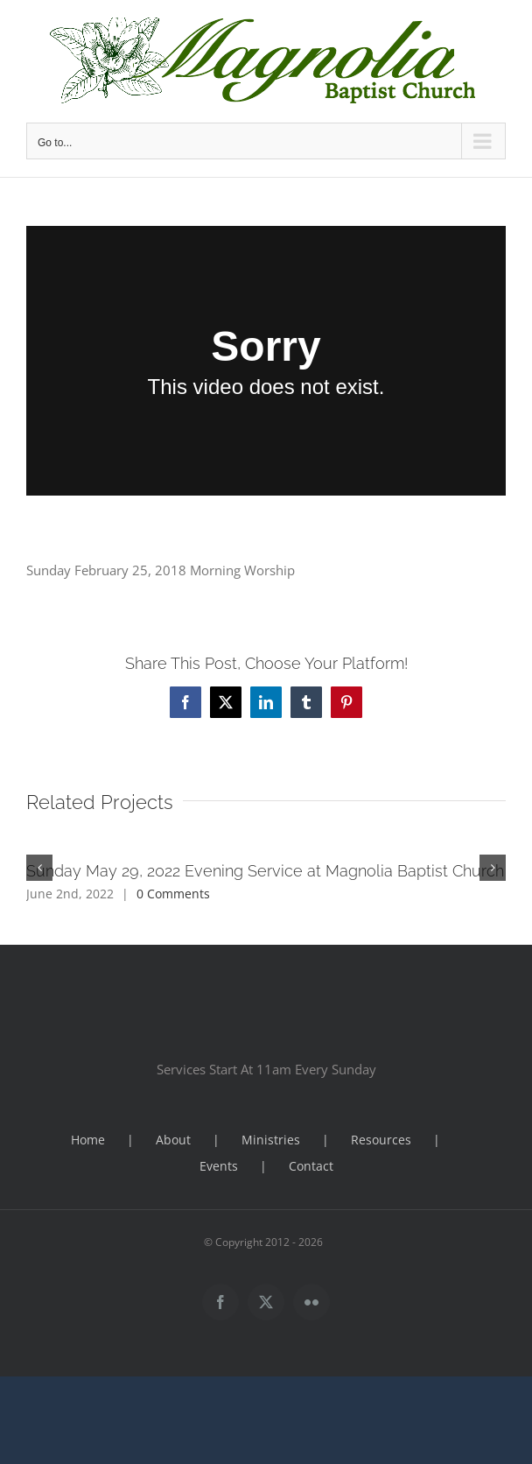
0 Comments (173, 893)
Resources (381, 1139)
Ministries (271, 1139)
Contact (311, 1166)
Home (88, 1139)
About (173, 1139)
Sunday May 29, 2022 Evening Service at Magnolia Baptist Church (265, 871)
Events (219, 1166)
